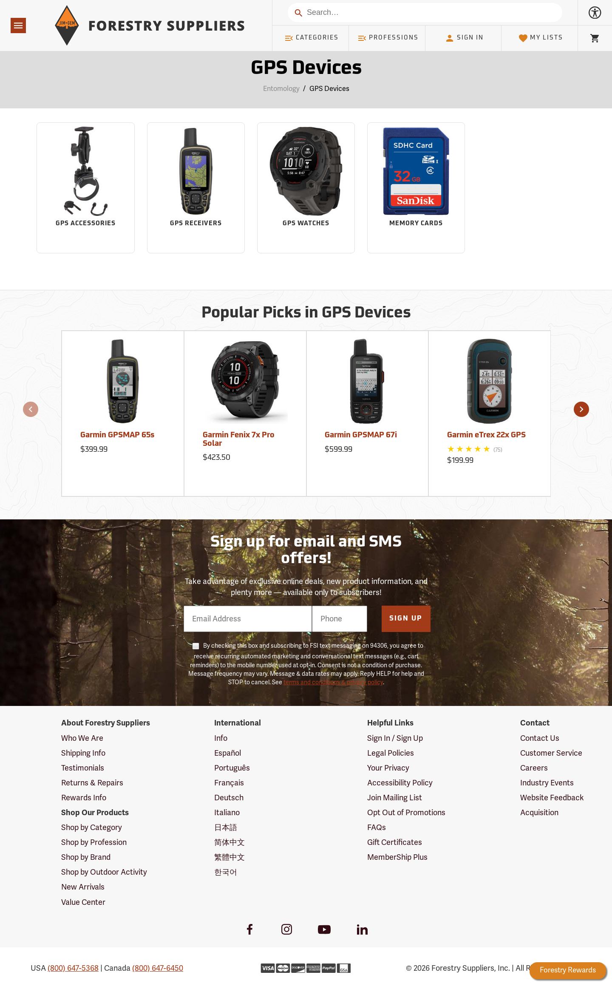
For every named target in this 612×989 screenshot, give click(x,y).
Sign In (464, 38)
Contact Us (539, 738)
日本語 (225, 827)
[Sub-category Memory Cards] (416, 187)
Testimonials (82, 768)
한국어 (225, 872)
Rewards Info (83, 797)
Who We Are (82, 738)
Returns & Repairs (92, 783)
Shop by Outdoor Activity (104, 872)
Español (227, 753)
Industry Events (547, 783)
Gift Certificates (394, 842)
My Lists (541, 38)
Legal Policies (390, 753)
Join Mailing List (394, 797)
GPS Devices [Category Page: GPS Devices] (306, 69)
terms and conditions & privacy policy (333, 682)
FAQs (376, 827)
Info (220, 738)
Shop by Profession (94, 842)
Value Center (83, 902)
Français (229, 783)
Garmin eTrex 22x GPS (486, 435)
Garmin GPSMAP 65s (117, 435)
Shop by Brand (85, 857)
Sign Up (405, 618)
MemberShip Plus (397, 857)
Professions (388, 38)
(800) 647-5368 (73, 968)
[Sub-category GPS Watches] (306, 187)
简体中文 (229, 842)
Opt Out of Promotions (406, 812)
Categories (311, 38)
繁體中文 (229, 857)
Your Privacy (388, 768)
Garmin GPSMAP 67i (361, 435)
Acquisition (539, 812)
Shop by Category (91, 827)
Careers (534, 768)
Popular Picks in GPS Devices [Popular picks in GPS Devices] (306, 313)
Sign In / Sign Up (395, 738)
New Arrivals (83, 887)
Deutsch (229, 797)
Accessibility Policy (400, 783)
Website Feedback (552, 797)
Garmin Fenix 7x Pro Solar (239, 439)
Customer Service (551, 753)
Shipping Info (83, 753)
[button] (30, 409)
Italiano (227, 812)
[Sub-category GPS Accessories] (85, 187)
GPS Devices (329, 89)
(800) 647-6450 (157, 968)
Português (232, 768)
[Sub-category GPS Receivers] (196, 187)
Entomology (281, 89)
